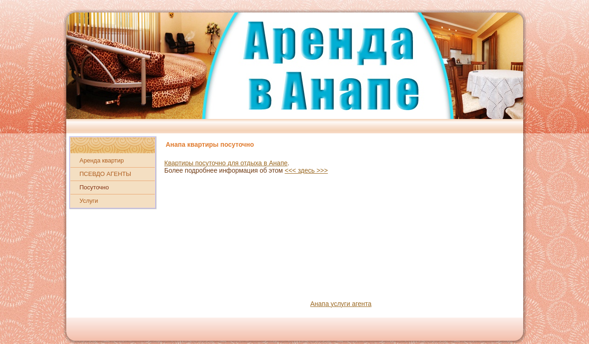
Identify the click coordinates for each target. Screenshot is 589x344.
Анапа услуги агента (340, 303)
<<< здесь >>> (306, 170)
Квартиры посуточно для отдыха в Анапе (226, 163)
